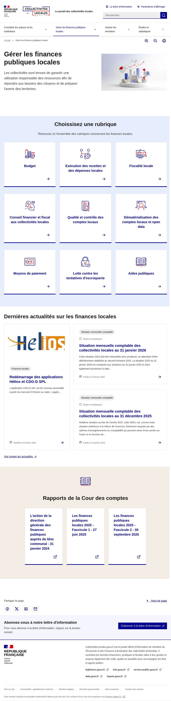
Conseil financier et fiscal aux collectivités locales (30, 219)
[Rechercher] (131, 15)
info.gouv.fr (119, 669)
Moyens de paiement (29, 273)
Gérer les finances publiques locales (71, 29)
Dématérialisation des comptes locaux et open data (141, 221)
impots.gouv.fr (115, 676)
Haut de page (158, 600)
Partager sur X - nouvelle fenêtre (16, 609)
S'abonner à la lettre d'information (141, 625)
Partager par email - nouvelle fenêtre (35, 609)
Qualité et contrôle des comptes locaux (85, 219)
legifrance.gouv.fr (96, 669)
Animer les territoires (110, 29)
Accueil (7, 40)
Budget (30, 166)
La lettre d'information (121, 6)
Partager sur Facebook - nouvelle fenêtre (7, 609)
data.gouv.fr (92, 676)
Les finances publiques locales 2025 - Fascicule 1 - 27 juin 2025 (84, 525)
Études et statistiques (144, 29)
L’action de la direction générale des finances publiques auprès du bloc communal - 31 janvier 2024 (42, 532)
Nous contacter (112, 689)
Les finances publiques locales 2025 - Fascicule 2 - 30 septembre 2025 (126, 525)
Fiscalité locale (141, 166)
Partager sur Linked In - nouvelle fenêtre (26, 609)
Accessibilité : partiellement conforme (36, 689)
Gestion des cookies (134, 689)
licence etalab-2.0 (114, 696)
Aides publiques (141, 273)
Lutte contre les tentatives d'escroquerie (85, 276)
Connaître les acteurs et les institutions (18, 29)
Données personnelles (90, 689)
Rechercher (163, 15)
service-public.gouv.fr (146, 669)
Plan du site (9, 689)
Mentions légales (66, 689)
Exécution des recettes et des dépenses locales (85, 168)
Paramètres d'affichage (153, 6)
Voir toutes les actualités (18, 456)
